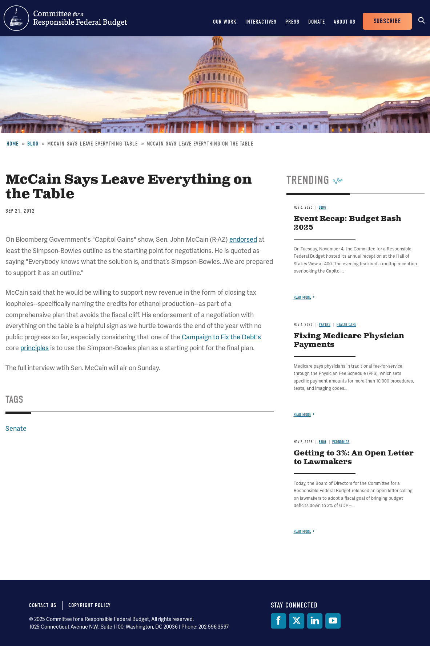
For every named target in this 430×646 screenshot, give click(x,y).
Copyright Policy (89, 605)
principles (34, 348)
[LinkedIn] (314, 621)
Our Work (225, 22)
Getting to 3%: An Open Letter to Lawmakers (354, 458)
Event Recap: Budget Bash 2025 (347, 223)
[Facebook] (278, 621)
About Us (344, 22)
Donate (316, 22)
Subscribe (387, 21)
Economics (341, 441)
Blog (33, 143)
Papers (324, 324)
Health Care (346, 324)
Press (292, 22)
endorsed (243, 239)
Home (13, 143)
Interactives (261, 22)
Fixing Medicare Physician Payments (349, 340)
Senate (16, 428)
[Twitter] (296, 621)
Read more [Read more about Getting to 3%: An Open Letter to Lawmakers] (302, 531)
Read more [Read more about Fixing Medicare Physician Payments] (302, 414)
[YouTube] (333, 621)
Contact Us (42, 605)
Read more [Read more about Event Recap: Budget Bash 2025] (302, 297)
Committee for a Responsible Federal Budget (65, 18)
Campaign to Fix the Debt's (221, 337)
